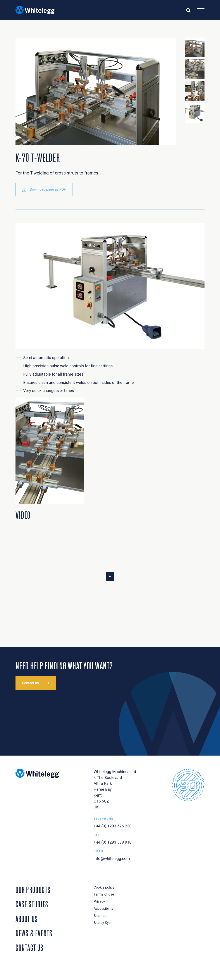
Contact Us (29, 947)
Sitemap (100, 916)
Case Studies (31, 903)
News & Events (34, 932)
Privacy (99, 901)
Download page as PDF (44, 189)
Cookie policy (104, 887)
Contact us (30, 683)
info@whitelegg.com (112, 858)
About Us (26, 918)
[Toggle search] (188, 10)
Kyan (109, 923)
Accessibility (103, 908)
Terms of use (104, 894)
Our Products (33, 889)
